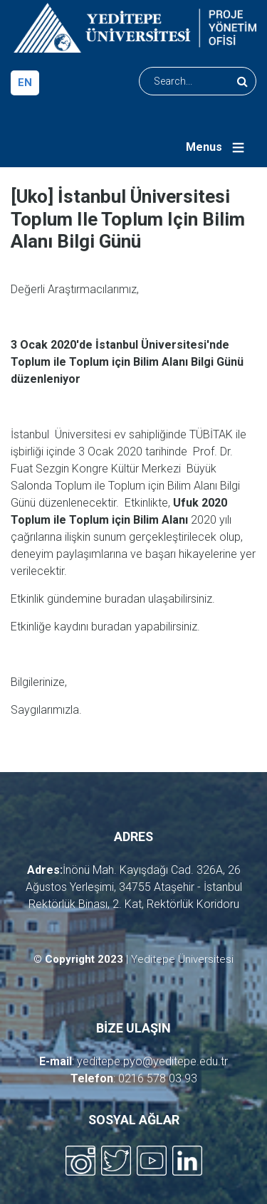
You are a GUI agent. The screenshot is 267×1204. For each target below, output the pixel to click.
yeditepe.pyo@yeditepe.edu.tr (152, 1061)
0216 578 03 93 (157, 1078)
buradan (125, 599)
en (25, 82)
